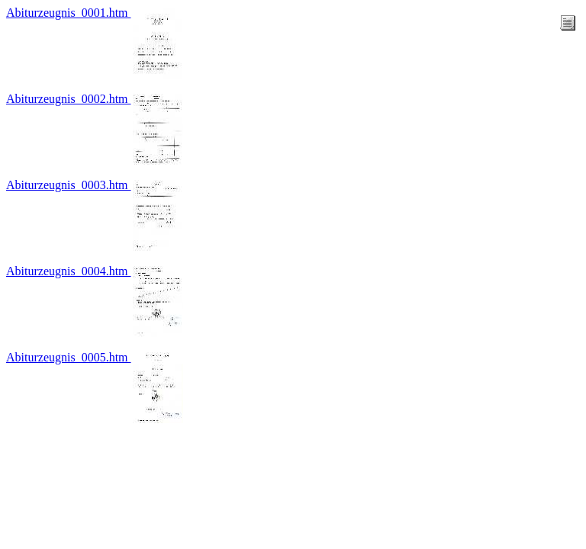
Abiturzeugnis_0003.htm (68, 184)
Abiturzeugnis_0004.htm (68, 271)
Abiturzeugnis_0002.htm (68, 98)
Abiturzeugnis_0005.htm (68, 357)
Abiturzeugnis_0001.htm (68, 12)
